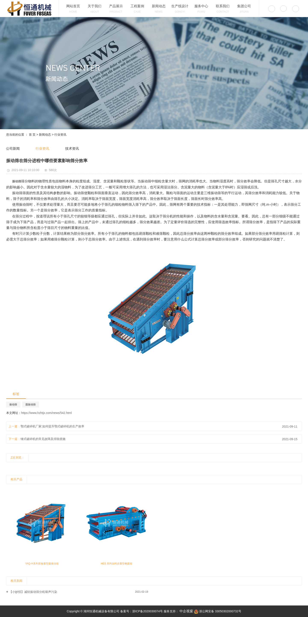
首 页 (32, 134)
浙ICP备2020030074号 (147, 611)
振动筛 (13, 404)
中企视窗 (186, 611)
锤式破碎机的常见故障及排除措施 (43, 439)
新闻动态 (45, 134)
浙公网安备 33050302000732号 (217, 611)
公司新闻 (13, 148)
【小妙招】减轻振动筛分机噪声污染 (33, 592)
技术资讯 (72, 148)
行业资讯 (60, 134)
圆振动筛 (30, 404)
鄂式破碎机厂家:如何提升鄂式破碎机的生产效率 (52, 426)
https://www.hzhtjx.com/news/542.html (46, 413)
